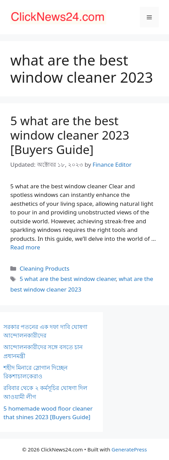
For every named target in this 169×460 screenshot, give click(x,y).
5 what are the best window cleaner (68, 279)
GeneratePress (129, 449)
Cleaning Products (44, 268)
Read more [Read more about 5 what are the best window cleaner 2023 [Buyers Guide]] (25, 247)
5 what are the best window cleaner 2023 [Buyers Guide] (69, 135)
